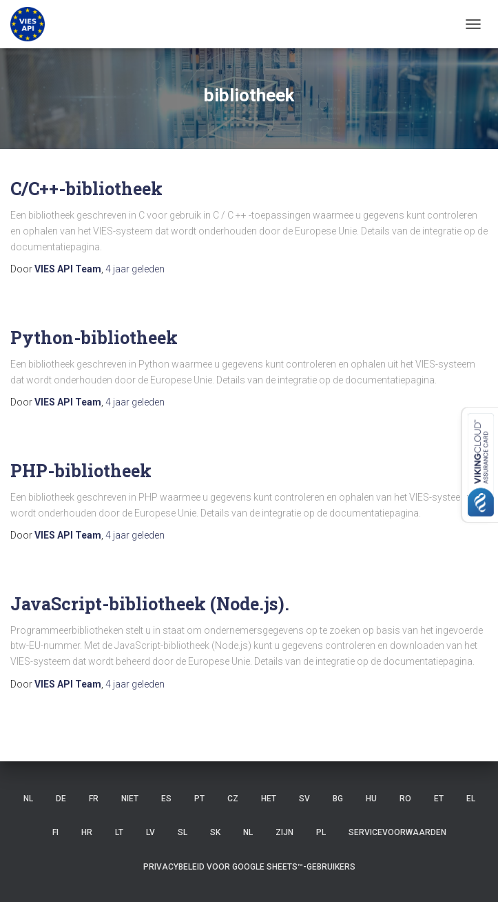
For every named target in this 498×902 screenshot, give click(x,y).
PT (199, 798)
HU (371, 798)
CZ (232, 798)
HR (86, 832)
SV (304, 798)
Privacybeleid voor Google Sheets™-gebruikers (249, 867)
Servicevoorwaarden (397, 832)
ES (166, 798)
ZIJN (284, 832)
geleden (135, 268)
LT (119, 832)
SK (215, 832)
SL (182, 832)
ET (439, 798)
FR (93, 798)
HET (268, 798)
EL (470, 798)
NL (28, 798)
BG (338, 798)
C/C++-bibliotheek (86, 188)
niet (129, 798)
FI (55, 832)
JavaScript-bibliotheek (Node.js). (149, 603)
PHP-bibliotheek (81, 470)
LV (150, 832)
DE (61, 798)
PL (321, 832)
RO (405, 798)
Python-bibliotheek (94, 337)
